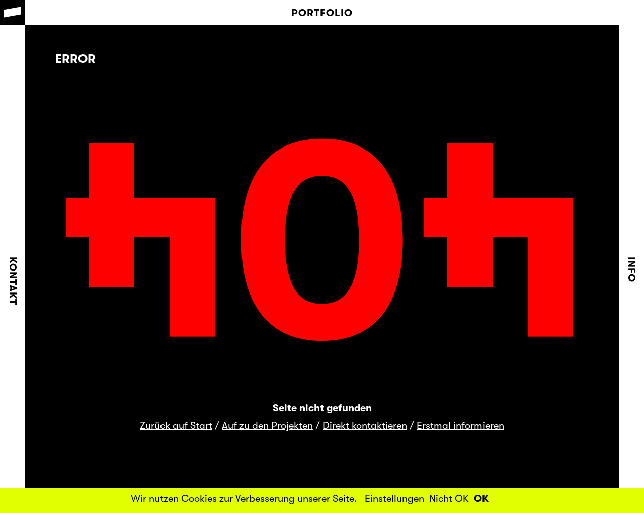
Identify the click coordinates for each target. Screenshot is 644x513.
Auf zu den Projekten (267, 425)
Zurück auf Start (176, 425)
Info (631, 269)
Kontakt (13, 281)
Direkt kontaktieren (365, 425)
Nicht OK (449, 498)
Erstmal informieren (460, 425)
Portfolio (322, 13)
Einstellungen (394, 498)
